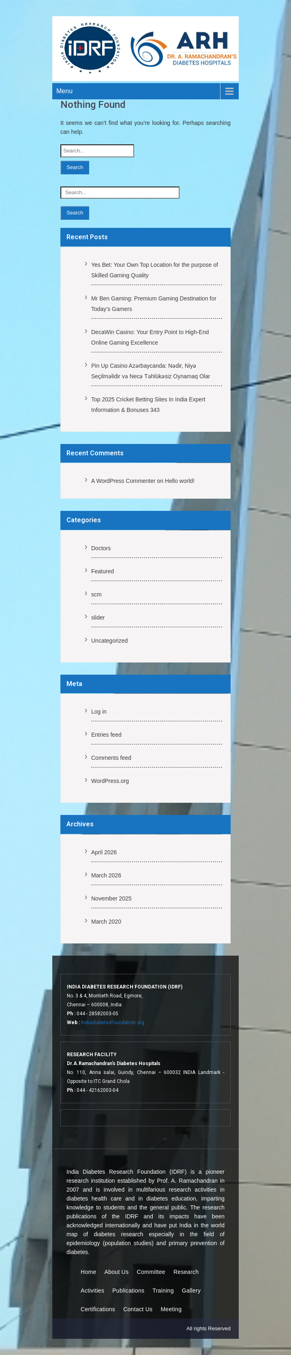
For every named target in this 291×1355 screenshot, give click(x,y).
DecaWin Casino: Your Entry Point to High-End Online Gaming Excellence (150, 337)
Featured (102, 571)
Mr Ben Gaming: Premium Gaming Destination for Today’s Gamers (153, 303)
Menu (64, 91)
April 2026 (104, 852)
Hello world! (180, 481)
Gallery (191, 1290)
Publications (128, 1290)
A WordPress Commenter (123, 481)
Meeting (171, 1309)
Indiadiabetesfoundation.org (112, 1022)
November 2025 (111, 898)
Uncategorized (109, 640)
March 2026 (106, 875)
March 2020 (106, 921)
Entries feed (106, 734)
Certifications (98, 1309)
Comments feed (111, 758)
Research (186, 1272)
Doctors (101, 548)
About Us (117, 1272)
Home (88, 1272)
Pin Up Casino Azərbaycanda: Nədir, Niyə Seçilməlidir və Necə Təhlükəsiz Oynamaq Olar (150, 370)
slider (98, 617)
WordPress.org (110, 781)
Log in (99, 711)
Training (162, 1290)
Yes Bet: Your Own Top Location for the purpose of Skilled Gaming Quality (154, 270)
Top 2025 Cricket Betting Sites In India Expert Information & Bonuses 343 (148, 404)
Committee (151, 1272)
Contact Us (137, 1309)
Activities (92, 1290)
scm (96, 594)
